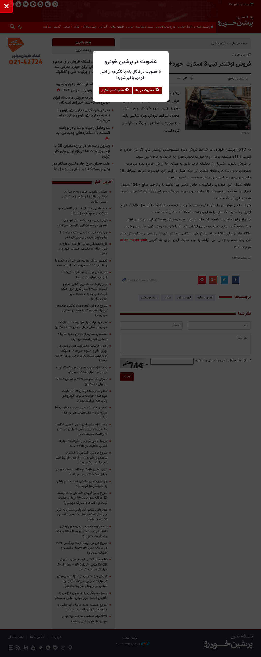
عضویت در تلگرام (115, 90)
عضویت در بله (147, 90)
